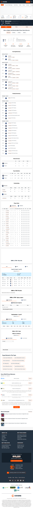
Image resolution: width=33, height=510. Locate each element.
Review (30, 378)
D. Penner (9, 81)
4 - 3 (12, 285)
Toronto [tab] (20, 206)
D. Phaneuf (9, 110)
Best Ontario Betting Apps (15, 363)
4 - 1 (12, 281)
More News (30, 411)
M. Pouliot (7, 238)
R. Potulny (7, 219)
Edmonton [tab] (13, 206)
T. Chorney (9, 102)
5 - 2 (12, 283)
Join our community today (16, 460)
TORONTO (23, 300)
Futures (27, 4)
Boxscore (8, 32)
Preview (19, 32)
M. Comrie (7, 241)
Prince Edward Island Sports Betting (18, 360)
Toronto (7, 23)
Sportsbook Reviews (21, 435)
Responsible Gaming (21, 439)
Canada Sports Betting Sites (7, 357)
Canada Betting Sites (6, 445)
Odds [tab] (27, 26)
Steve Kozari (13, 45)
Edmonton (8, 21)
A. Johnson (9, 87)
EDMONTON (9, 300)
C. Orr (9, 115)
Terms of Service (21, 477)
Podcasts (19, 437)
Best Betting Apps (6, 447)
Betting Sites (6, 442)
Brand (3, 439)
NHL (2, 4)
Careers (3, 436)
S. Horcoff (7, 214)
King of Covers (20, 446)
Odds (20, 4)
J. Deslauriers (10, 112)
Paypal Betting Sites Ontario (19, 366)
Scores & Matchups (8, 4)
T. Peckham (10, 125)
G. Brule (9, 76)
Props (24, 4)
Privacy (16, 477)
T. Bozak (9, 135)
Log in (28, 1)
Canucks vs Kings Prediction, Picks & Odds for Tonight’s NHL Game (16, 423)
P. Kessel (9, 70)
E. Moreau (9, 143)
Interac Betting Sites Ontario (7, 366)
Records (13, 32)
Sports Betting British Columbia (20, 357)
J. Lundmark (10, 67)
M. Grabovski (10, 73)
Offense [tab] (9, 338)
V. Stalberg (9, 130)
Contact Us (4, 435)
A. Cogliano (9, 64)
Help (13, 477)
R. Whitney (7, 212)
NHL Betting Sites (6, 363)
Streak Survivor (20, 445)
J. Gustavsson (4, 198)
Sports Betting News (21, 436)
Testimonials (4, 440)
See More (16, 407)
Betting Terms (16, 271)
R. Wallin (9, 97)
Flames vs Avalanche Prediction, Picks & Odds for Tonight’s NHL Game (16, 418)
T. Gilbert (7, 236)
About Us (4, 432)
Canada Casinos (5, 446)
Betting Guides (21, 432)
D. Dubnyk (3, 189)
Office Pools (20, 447)
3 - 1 (12, 279)
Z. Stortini (9, 105)
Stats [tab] (6, 26)
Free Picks (16, 4)
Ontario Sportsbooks (6, 360)
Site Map (10, 477)
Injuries (24, 32)
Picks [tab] (16, 26)
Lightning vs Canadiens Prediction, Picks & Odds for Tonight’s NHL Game (16, 413)
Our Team (4, 437)
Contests (20, 442)
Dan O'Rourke (13, 46)
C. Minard (7, 225)
